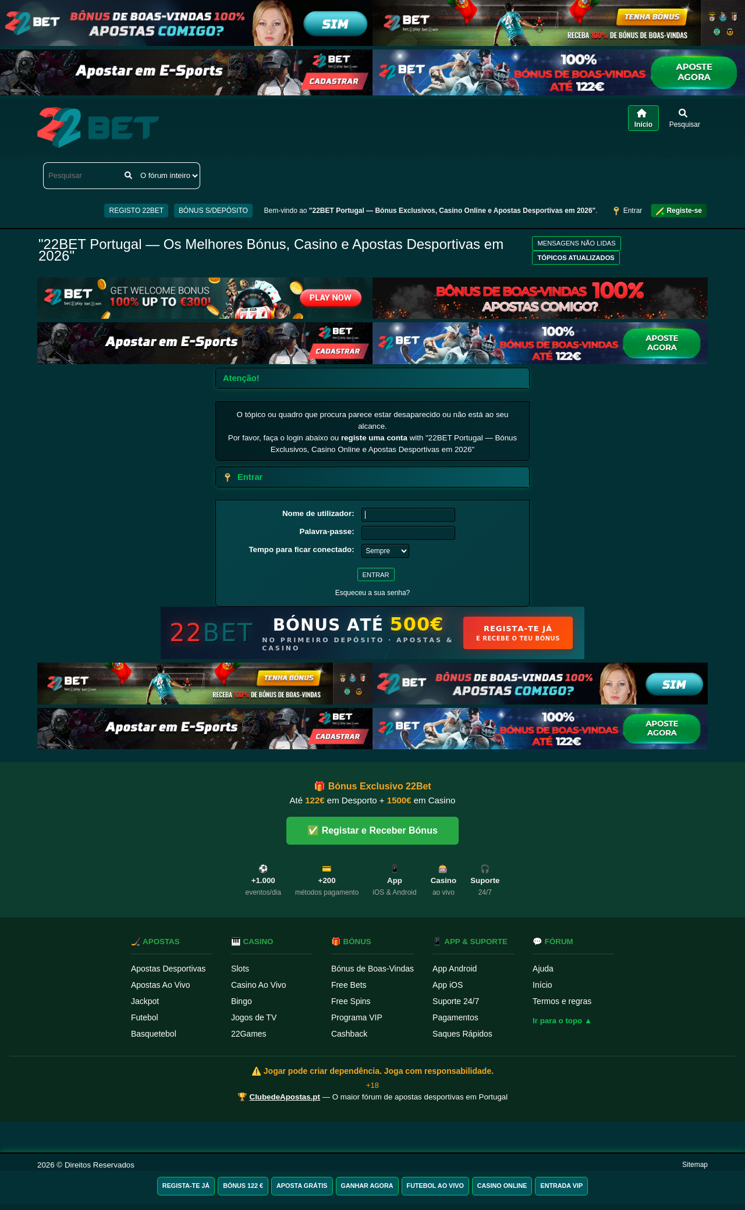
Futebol (144, 1017)
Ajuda (543, 968)
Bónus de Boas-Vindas (372, 968)
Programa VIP (356, 1017)
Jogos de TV (253, 1017)
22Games (249, 1033)
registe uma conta (374, 437)
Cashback (349, 1033)
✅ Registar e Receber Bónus (372, 830)
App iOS (447, 985)
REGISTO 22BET (136, 211)
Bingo (241, 1001)
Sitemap (695, 1165)
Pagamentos (455, 1017)
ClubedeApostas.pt (285, 1096)
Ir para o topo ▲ (562, 1020)
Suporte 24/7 (455, 1001)
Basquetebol (153, 1033)
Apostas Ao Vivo (160, 985)
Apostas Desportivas (168, 968)
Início (542, 985)
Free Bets (349, 985)
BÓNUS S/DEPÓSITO (213, 211)
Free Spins (351, 1001)
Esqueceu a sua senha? (372, 593)
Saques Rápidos (462, 1033)
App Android (454, 968)
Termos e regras (562, 1001)
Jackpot (145, 1001)
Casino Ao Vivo (258, 985)
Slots (240, 968)
